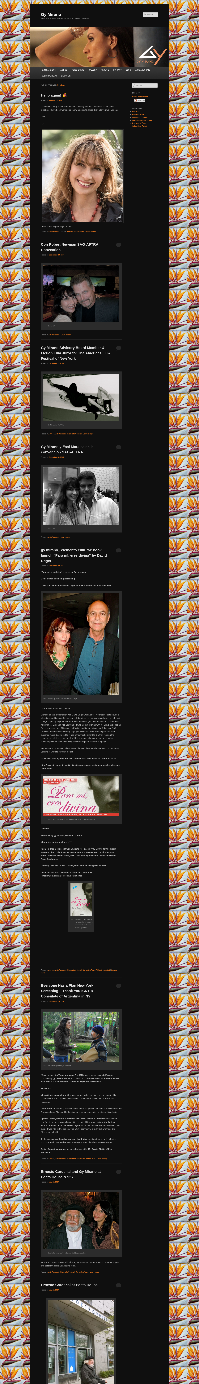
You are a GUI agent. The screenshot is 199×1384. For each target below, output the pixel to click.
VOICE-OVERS (78, 70)
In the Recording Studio (142, 120)
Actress (51, 434)
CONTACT (117, 70)
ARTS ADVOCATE (142, 70)
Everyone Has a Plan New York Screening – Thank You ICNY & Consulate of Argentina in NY (67, 990)
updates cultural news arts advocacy (81, 232)
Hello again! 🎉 (54, 95)
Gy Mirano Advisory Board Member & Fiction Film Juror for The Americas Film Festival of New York (75, 353)
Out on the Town (89, 970)
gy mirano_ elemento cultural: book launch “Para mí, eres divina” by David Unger (74, 555)
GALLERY (92, 70)
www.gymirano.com (140, 96)
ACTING (63, 70)
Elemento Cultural (74, 434)
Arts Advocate (53, 232)
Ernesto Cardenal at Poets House (69, 1285)
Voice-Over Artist (103, 970)
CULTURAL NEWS (49, 76)
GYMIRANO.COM (49, 70)
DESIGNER (65, 76)
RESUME (105, 70)
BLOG (128, 70)
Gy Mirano (51, 14)
